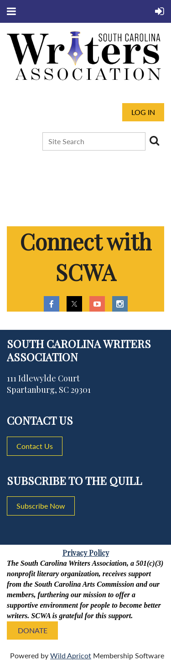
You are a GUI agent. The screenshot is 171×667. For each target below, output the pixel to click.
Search (154, 140)
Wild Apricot (70, 655)
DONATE (32, 630)
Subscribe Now (40, 505)
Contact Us (34, 446)
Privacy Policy (85, 553)
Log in (143, 112)
